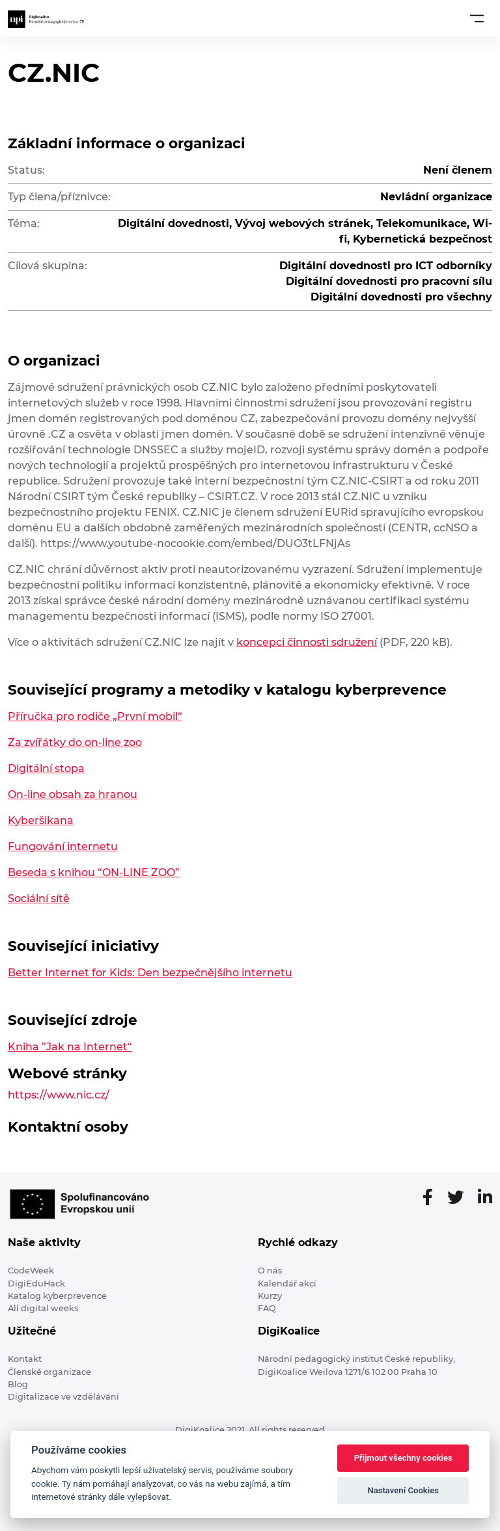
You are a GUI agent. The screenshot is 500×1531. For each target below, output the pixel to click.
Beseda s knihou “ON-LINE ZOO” (94, 872)
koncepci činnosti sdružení (306, 642)
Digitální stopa (46, 768)
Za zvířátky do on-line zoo (75, 742)
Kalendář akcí (287, 1283)
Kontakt (25, 1359)
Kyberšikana (41, 820)
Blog (18, 1384)
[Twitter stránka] (460, 1198)
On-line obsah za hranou (72, 794)
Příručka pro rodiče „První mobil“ (95, 716)
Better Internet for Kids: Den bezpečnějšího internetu (150, 972)
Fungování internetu (63, 846)
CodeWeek (31, 1270)
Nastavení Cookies (403, 1490)
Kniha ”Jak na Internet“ (70, 1047)
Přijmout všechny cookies (403, 1458)
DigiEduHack (36, 1283)
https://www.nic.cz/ (58, 1095)
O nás (270, 1270)
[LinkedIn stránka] (485, 1198)
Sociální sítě (39, 898)
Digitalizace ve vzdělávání (63, 1397)
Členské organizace (49, 1372)
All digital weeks (43, 1308)
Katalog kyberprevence (57, 1296)
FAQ (267, 1308)
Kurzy (270, 1296)
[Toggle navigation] (477, 18)
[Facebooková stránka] (433, 1198)
